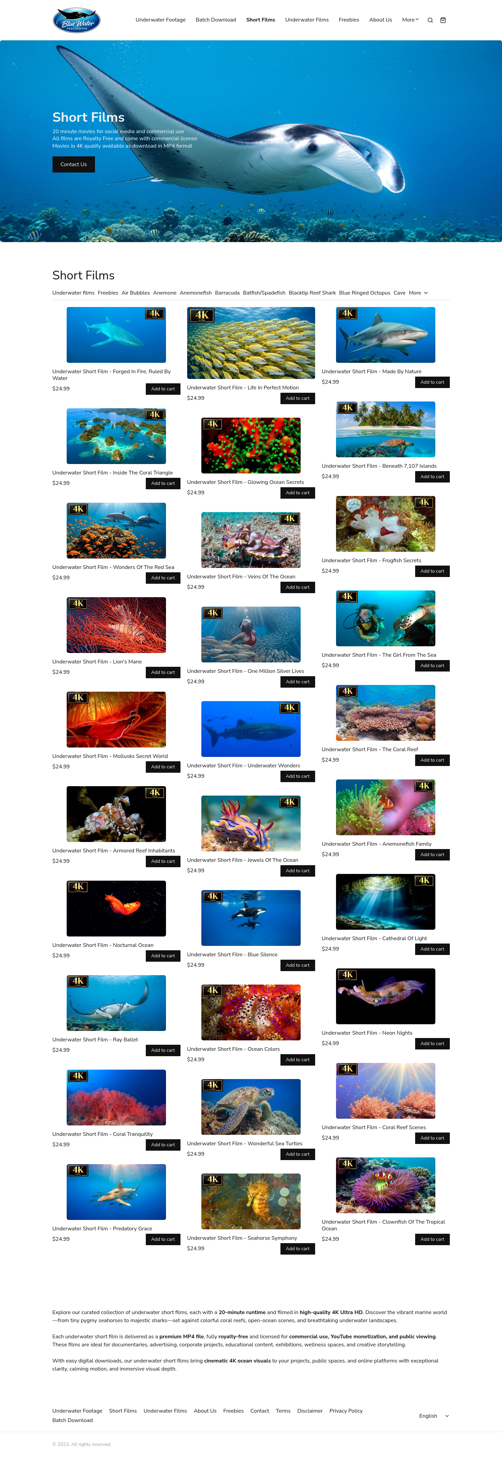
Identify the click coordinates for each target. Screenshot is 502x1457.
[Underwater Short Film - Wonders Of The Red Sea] (116, 531)
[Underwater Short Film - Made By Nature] (386, 335)
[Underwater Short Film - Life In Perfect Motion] (251, 343)
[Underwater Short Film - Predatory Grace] (116, 1192)
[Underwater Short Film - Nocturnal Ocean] (116, 908)
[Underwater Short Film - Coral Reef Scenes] (386, 1091)
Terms (283, 1411)
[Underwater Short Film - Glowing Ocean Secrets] (251, 445)
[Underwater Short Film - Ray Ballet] (116, 1003)
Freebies (349, 20)
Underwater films (74, 293)
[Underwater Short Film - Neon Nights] (386, 996)
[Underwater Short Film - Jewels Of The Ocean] (251, 823)
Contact (259, 1411)
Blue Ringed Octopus (364, 293)
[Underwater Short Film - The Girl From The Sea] (386, 618)
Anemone (164, 293)
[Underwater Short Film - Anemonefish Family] (386, 807)
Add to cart (163, 389)
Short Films (260, 20)
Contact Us (74, 164)
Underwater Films (307, 20)
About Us (380, 20)
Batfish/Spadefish (264, 293)
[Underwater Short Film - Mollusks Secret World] (116, 719)
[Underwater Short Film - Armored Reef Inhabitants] (116, 814)
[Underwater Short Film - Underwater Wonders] (251, 729)
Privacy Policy (346, 1411)
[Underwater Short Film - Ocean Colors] (251, 1012)
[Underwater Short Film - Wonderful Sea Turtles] (251, 1107)
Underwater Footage (161, 20)
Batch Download (216, 20)
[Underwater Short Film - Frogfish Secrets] (386, 524)
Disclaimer (310, 1411)
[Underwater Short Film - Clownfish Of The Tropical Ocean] (386, 1185)
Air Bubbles (136, 293)
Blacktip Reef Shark (312, 293)
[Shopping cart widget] (443, 20)
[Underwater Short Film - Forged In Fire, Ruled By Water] (116, 335)
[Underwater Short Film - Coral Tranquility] (116, 1097)
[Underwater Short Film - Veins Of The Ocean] (251, 540)
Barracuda (227, 293)
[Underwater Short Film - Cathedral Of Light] (386, 902)
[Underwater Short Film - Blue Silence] (251, 918)
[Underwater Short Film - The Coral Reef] (386, 713)
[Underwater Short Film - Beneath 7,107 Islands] (386, 429)
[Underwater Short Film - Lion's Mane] (116, 625)
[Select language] (435, 1416)
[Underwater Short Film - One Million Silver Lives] (251, 634)
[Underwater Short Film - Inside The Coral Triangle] (116, 436)
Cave (400, 293)
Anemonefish (196, 293)
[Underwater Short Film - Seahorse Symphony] (251, 1201)
